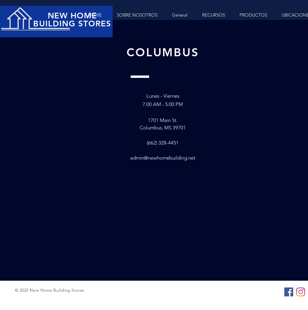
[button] (253, 15)
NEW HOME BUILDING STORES (72, 19)
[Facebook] (288, 291)
